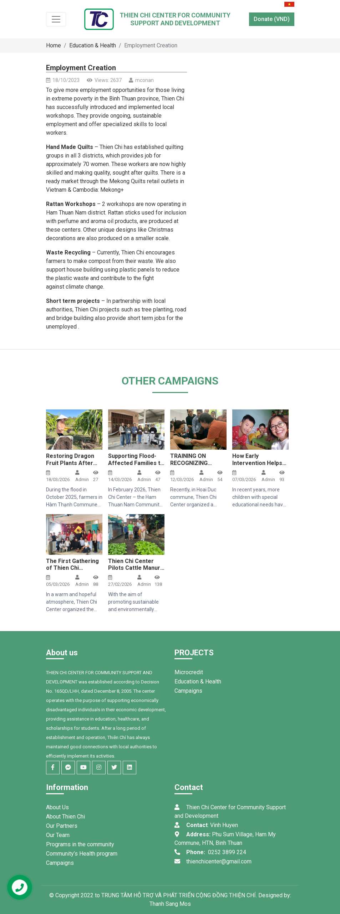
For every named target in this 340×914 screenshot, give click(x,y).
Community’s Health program (81, 853)
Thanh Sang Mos (170, 903)
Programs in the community (80, 844)
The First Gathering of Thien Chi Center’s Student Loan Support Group (73, 571)
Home (53, 45)
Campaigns (188, 690)
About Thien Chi (65, 816)
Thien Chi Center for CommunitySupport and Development (175, 19)
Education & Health (92, 45)
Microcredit (188, 672)
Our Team (58, 835)
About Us (57, 807)
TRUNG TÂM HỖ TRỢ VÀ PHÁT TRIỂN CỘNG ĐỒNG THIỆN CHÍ (178, 895)
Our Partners (61, 825)
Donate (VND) (272, 19)
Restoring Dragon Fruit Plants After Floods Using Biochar (70, 466)
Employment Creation (150, 45)
